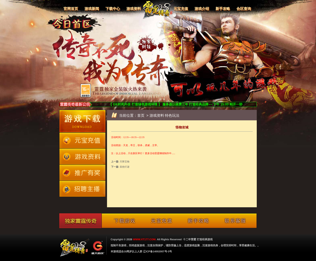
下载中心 (112, 9)
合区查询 (243, 9)
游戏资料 (133, 9)
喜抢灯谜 (124, 166)
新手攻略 (222, 9)
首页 (140, 115)
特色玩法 (172, 115)
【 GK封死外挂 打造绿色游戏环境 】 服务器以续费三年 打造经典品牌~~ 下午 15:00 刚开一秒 (175, 104)
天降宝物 (124, 161)
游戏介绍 (201, 9)
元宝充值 (181, 9)
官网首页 (70, 9)
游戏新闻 (91, 9)
